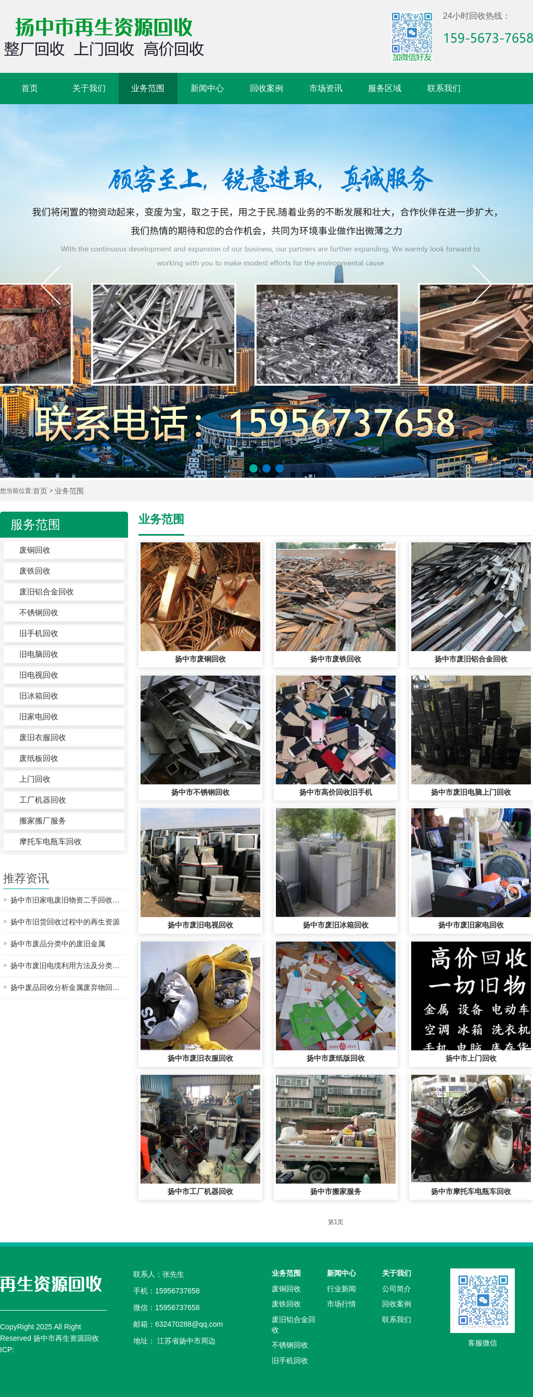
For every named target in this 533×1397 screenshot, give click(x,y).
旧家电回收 (38, 716)
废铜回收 (34, 549)
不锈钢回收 (38, 612)
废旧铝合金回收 (46, 591)
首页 (29, 88)
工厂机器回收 (42, 799)
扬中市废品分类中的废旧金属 (57, 943)
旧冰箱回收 (38, 695)
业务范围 (147, 88)
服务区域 (384, 88)
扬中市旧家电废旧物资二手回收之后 (67, 900)
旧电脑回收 (38, 654)
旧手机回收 (38, 633)
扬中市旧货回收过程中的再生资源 (65, 922)
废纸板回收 (38, 758)
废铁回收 (34, 570)
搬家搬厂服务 (42, 820)
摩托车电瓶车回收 (50, 841)
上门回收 (34, 778)
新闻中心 (207, 88)
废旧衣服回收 (42, 737)
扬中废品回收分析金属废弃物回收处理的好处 (67, 987)
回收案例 (266, 88)
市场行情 (341, 1304)
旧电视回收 (38, 674)
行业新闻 (341, 1289)
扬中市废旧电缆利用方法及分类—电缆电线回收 (67, 965)
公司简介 (396, 1289)
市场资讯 (325, 88)
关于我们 (89, 88)
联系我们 (444, 88)
